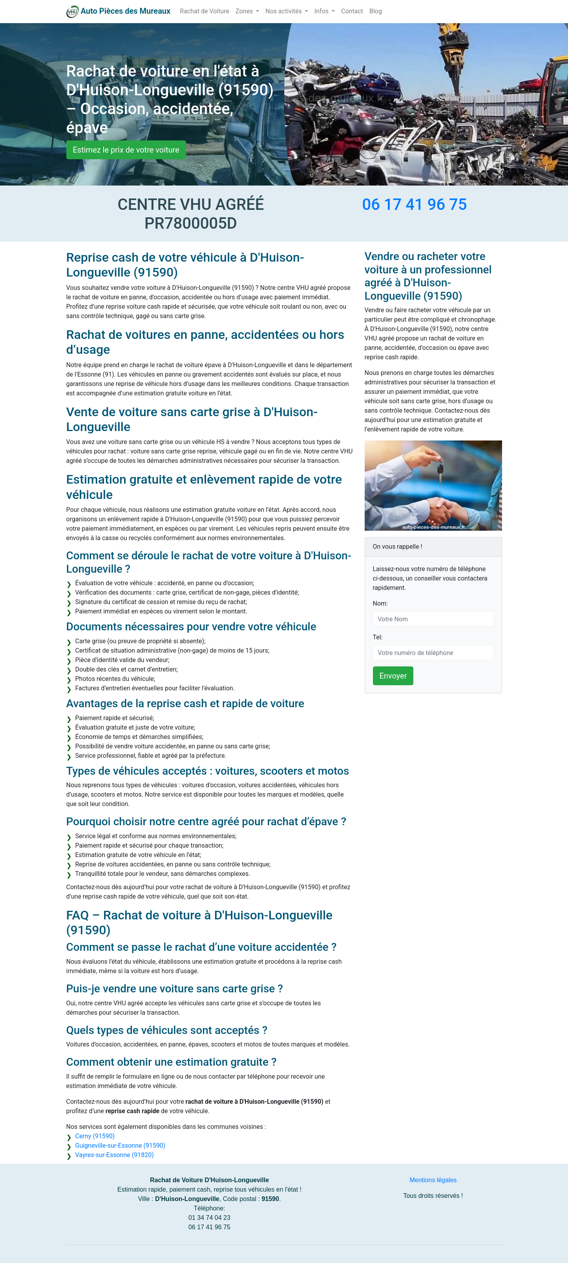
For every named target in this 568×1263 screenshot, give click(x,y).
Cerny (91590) (95, 1136)
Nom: (380, 603)
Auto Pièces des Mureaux (125, 11)
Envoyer (393, 676)
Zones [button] (245, 11)
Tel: (378, 637)
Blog (375, 11)
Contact (352, 11)
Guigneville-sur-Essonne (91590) (120, 1145)
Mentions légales (433, 1180)
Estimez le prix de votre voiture (126, 150)
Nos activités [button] (284, 11)
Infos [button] (322, 11)
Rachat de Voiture (204, 11)
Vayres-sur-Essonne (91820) (114, 1155)
